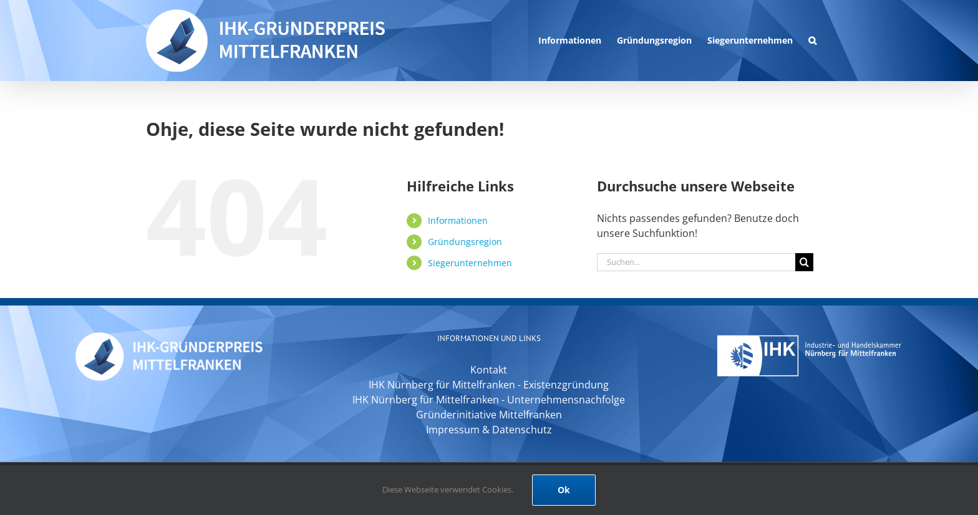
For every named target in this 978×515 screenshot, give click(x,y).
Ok (564, 490)
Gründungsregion (465, 242)
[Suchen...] (696, 262)
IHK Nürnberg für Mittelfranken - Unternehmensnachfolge (488, 400)
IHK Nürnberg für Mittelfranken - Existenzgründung (489, 385)
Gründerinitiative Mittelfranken (489, 414)
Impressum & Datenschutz (489, 429)
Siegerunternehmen (470, 263)
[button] (812, 40)
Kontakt (488, 370)
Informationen (458, 220)
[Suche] (804, 262)
